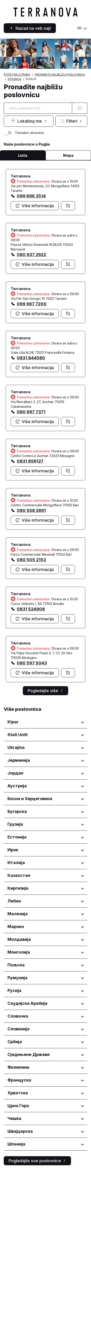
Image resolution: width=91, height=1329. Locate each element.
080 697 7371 (31, 411)
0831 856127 (30, 461)
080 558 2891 (31, 510)
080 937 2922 (31, 254)
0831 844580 (31, 357)
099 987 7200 (32, 303)
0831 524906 (31, 609)
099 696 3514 (31, 196)
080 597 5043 (32, 663)
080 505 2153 (31, 559)
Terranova (20, 176)
